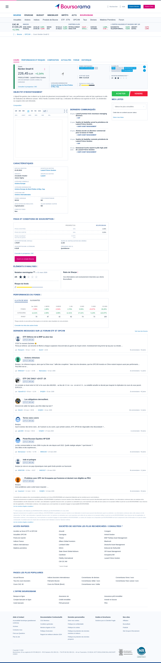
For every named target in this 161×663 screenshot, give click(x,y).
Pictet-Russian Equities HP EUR (36, 439)
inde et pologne (29, 460)
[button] (7, 6)
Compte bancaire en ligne (22, 600)
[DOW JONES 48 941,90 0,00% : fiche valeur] (34, 27)
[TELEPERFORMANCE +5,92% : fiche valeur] (120, 29)
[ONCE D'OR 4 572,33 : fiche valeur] (78, 29)
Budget (40, 15)
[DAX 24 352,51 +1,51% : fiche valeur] (57, 29)
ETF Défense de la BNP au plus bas (38, 337)
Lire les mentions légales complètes (23, 506)
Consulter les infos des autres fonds (26, 325)
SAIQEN (42, 391)
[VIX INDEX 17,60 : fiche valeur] (100, 29)
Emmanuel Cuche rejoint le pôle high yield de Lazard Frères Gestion (91, 149)
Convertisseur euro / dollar (91, 584)
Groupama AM (109, 555)
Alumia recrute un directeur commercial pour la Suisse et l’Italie (90, 132)
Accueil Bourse (18, 577)
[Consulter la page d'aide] (122, 6)
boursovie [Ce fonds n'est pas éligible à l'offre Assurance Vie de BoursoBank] (116, 70)
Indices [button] (36, 20)
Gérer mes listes (118, 117)
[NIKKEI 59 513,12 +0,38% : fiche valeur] (57, 27)
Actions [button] (27, 20)
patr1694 (20, 431)
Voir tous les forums (141, 331)
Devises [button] (93, 20)
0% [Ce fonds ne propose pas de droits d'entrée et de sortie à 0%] (96, 68)
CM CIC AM (63, 561)
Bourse (17, 15)
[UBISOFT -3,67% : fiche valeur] (140, 27)
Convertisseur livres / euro (125, 577)
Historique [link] (86, 60)
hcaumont (21, 491)
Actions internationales (23, 194)
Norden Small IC (26, 69)
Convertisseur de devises (90, 577)
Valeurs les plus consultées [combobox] (124, 106)
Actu (74, 15)
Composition (53, 60)
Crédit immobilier (65, 600)
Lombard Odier (64, 545)
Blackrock (107, 541)
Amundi (61, 531)
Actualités (66, 60)
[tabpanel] (61, 313)
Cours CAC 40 (18, 584)
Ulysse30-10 (22, 391)
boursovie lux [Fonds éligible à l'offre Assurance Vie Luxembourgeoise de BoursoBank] (130, 68)
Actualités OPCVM (19, 534)
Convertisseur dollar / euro (91, 581)
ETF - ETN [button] (65, 20)
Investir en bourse (110, 600)
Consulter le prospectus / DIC (27, 87)
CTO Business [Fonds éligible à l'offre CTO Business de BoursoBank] (127, 70)
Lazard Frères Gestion (48, 170)
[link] (15, 626)
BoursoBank (86, 15)
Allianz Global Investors (67, 541)
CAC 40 (15, 24)
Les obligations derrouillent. (36, 399)
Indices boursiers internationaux (59, 577)
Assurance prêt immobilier (113, 596)
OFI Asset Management (112, 551)
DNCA (61, 548)
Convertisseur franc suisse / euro (127, 581)
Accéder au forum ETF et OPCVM (25, 531)
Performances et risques (33, 60)
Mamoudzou (42, 371)
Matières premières (20, 548)
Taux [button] (85, 20)
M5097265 (21, 470)
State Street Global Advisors (68, 551)
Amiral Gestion (109, 534)
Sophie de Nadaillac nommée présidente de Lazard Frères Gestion (92, 140)
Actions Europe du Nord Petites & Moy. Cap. (62, 86)
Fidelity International (66, 558)
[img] (126, 78)
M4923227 (21, 371)
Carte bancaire (18, 603)
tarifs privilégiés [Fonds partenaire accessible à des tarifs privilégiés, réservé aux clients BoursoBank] (86, 68)
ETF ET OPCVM (28, 340)
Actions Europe (20, 183)
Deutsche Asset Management (114, 545)
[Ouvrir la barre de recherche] (112, 6)
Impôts (64, 15)
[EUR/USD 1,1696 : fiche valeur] (100, 27)
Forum (121, 20)
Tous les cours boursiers (21, 581)
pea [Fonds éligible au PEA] (113, 68)
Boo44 (41, 350)
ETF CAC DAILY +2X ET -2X (34, 379)
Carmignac (63, 534)
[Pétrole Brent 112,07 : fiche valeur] (78, 27)
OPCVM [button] (76, 20)
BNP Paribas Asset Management (115, 538)
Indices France (18, 541)
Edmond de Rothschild (112, 548)
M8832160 (43, 452)
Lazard (43, 176)
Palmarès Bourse (53, 581)
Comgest (107, 531)
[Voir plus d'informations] (54, 219)
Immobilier (52, 15)
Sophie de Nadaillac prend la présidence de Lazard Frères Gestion (92, 123)
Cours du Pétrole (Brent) (56, 584)
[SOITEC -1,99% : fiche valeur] (140, 29)
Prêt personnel (64, 603)
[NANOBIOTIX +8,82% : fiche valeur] (120, 27)
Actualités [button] (17, 20)
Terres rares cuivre (31, 418)
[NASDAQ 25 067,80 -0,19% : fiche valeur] (34, 29)
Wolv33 (20, 410)
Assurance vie (64, 596)
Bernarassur (21, 452)
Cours (16, 60)
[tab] (21, 300)
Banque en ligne (19, 596)
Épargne (28, 15)
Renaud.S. (21, 350)
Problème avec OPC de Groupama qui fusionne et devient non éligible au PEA (57, 478)
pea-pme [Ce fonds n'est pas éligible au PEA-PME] (120, 68)
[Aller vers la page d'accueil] (80, 7)
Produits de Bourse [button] (50, 20)
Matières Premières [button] (107, 20)
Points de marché (19, 538)
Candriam (62, 555)
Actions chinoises (32, 358)
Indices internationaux (21, 545)
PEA (105, 603)
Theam (61, 538)
